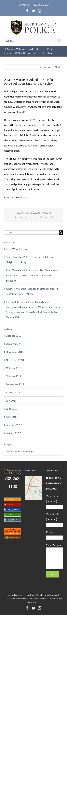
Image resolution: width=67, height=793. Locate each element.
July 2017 (11, 400)
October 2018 (13, 368)
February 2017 (14, 424)
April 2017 (12, 416)
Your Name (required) (54, 501)
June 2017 (11, 408)
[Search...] (31, 232)
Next (57, 66)
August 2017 (13, 392)
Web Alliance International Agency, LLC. (44, 598)
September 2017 (15, 384)
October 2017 (13, 376)
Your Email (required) (54, 519)
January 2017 (13, 433)
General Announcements (19, 451)
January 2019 (13, 343)
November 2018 (15, 360)
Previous (47, 66)
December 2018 (14, 351)
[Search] (61, 232)
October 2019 (13, 335)
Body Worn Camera (17, 249)
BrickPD (10, 197)
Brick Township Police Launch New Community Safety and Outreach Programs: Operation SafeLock (32, 275)
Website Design (22, 598)
